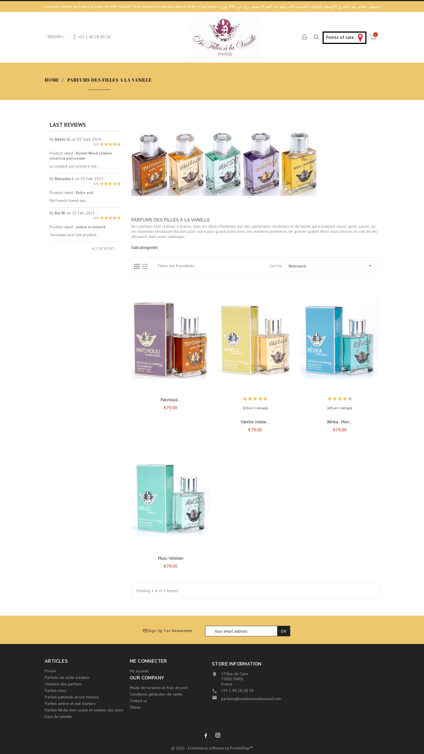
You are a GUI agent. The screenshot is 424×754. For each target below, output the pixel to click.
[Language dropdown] (56, 36)
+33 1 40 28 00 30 (237, 690)
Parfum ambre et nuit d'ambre (70, 703)
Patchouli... (171, 399)
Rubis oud (84, 192)
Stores (135, 707)
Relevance (331, 266)
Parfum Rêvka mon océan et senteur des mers (84, 710)
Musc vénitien (170, 558)
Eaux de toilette (58, 716)
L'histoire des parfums (63, 684)
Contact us (138, 700)
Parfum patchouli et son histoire (72, 697)
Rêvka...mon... (339, 421)
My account (139, 670)
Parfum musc (56, 690)
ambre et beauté (91, 226)
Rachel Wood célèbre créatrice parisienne (81, 156)
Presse (50, 670)
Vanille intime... (255, 421)
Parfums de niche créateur (67, 677)
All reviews (103, 248)
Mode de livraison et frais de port (159, 687)
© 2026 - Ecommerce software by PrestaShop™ (212, 748)
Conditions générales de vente (156, 694)
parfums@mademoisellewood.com (251, 698)
